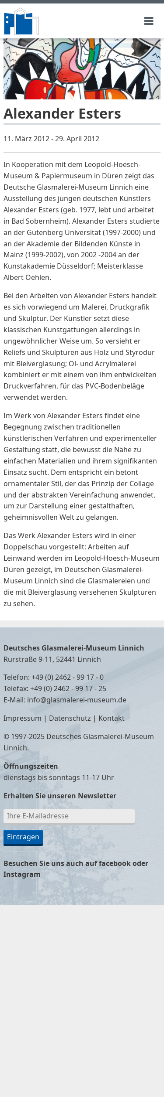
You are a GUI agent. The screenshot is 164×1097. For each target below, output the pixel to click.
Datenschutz (70, 718)
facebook (115, 864)
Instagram (22, 874)
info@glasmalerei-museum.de (76, 700)
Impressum (22, 718)
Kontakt (111, 718)
